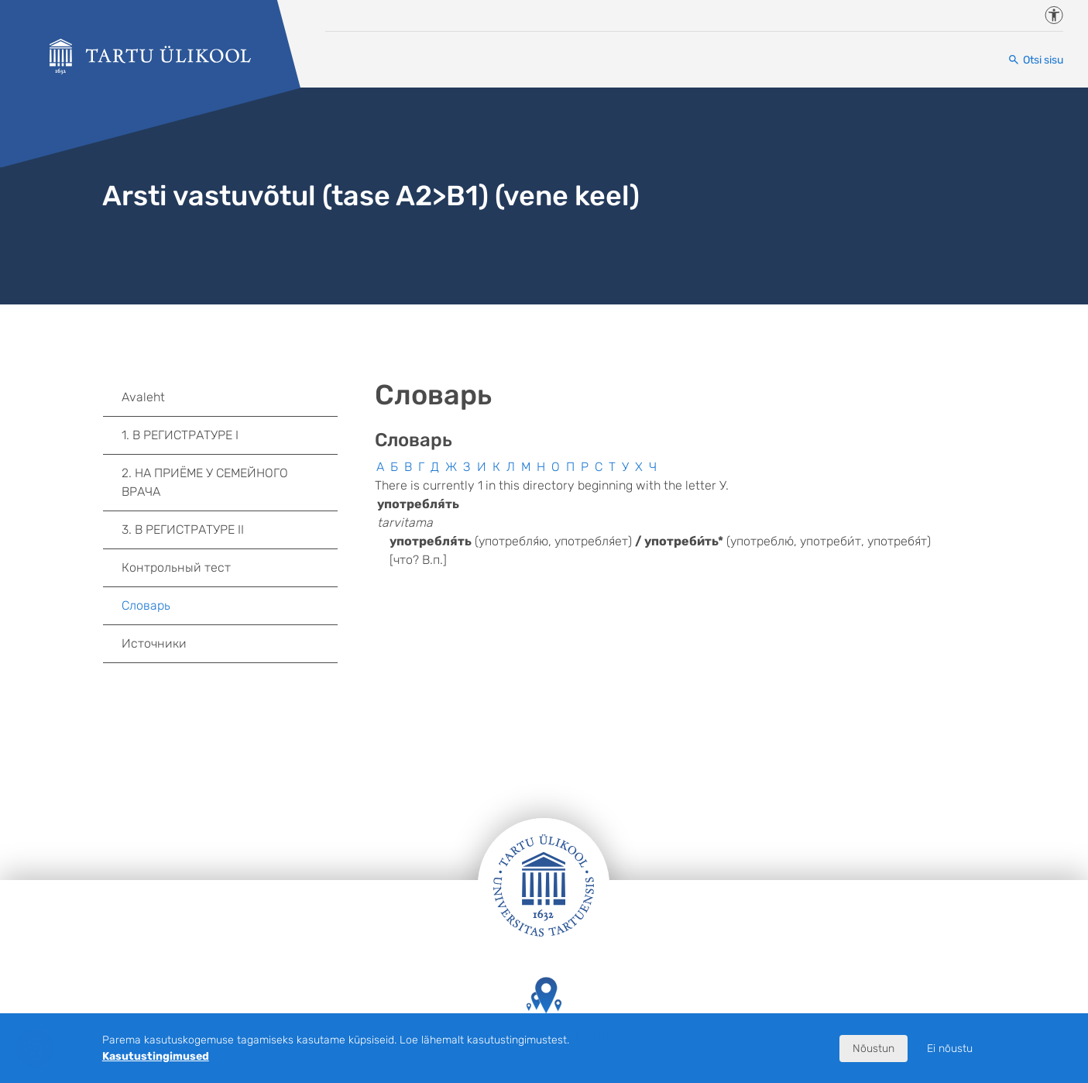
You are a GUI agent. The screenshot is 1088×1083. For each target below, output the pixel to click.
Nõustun (873, 1048)
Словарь (146, 605)
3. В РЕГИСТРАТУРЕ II (230, 530)
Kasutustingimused (155, 1056)
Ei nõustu (950, 1048)
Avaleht (143, 397)
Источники (154, 643)
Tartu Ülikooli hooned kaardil (543, 1010)
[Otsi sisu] (1035, 60)
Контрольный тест (176, 567)
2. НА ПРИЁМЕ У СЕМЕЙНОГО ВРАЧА (230, 482)
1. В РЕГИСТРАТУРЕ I (230, 435)
